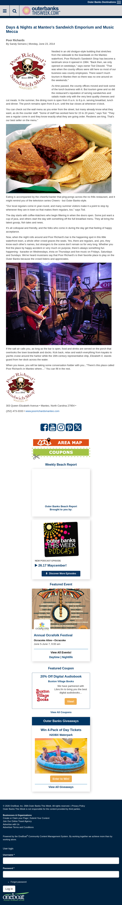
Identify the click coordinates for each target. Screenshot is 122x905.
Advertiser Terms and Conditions (18, 827)
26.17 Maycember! (51, 565)
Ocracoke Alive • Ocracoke (50, 640)
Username (9, 855)
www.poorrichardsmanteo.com (42, 411)
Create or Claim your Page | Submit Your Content (26, 818)
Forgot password (19, 882)
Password (8, 868)
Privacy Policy (78, 806)
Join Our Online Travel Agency (17, 821)
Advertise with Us (11, 824)
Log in (9, 888)
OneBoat (23, 836)
